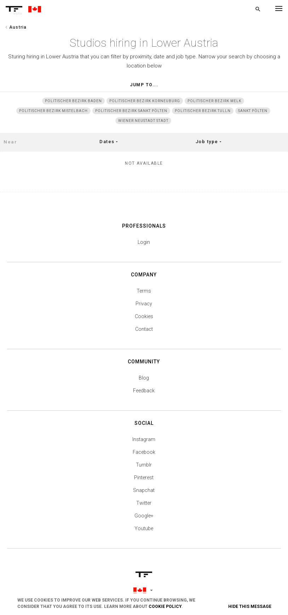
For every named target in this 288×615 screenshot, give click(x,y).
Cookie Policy (165, 606)
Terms (144, 291)
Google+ (144, 516)
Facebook (144, 452)
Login (144, 242)
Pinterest (144, 477)
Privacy (144, 303)
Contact (144, 329)
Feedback (144, 390)
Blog (144, 378)
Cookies (144, 316)
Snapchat (144, 490)
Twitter (143, 503)
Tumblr (144, 465)
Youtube (143, 528)
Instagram (143, 439)
